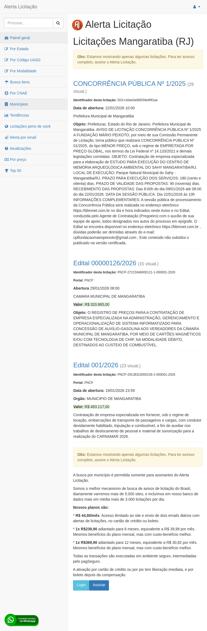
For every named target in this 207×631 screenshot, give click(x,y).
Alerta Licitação (20, 6)
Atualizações (17, 148)
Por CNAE (15, 93)
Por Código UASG (22, 60)
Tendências (16, 115)
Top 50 (12, 170)
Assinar (99, 585)
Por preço (15, 159)
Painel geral (17, 38)
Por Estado (16, 49)
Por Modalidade (20, 71)
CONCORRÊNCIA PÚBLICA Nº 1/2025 (129, 83)
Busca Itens (17, 82)
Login (81, 585)
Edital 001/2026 (95, 365)
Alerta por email (20, 137)
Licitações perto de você (27, 126)
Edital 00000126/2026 (104, 263)
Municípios (16, 104)
